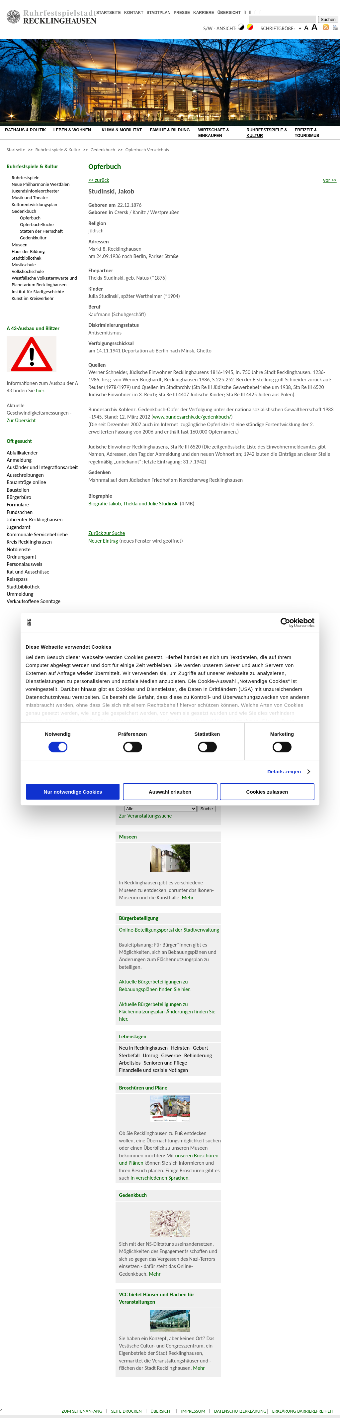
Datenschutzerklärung (240, 1411)
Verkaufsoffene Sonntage (33, 601)
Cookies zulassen (267, 792)
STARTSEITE (108, 12)
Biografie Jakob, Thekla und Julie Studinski (134, 503)
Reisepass (17, 579)
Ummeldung (20, 594)
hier (40, 390)
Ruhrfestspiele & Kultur (58, 150)
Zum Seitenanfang (82, 1411)
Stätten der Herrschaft (41, 231)
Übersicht (161, 1411)
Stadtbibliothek (26, 258)
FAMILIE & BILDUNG (170, 130)
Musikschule (24, 265)
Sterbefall (129, 1055)
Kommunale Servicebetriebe (37, 534)
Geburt (200, 1048)
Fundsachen (20, 512)
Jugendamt (18, 527)
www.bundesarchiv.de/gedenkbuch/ (192, 417)
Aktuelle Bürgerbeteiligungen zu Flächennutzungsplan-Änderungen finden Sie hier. (167, 1011)
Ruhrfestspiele (26, 178)
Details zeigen (284, 771)
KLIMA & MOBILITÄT (122, 130)
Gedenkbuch (103, 150)
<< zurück (98, 180)
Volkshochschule (28, 271)
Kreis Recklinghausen (29, 542)
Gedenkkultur (33, 238)
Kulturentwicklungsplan (34, 204)
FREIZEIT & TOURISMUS (307, 133)
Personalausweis (24, 564)
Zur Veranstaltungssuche (145, 816)
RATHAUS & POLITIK (25, 130)
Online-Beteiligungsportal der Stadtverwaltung (169, 930)
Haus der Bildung (28, 251)
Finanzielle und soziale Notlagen (153, 1070)
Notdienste (19, 549)
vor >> (330, 180)
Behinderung (198, 1055)
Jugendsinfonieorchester (35, 191)
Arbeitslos (129, 1063)
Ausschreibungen (25, 475)
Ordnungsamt (21, 557)
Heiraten (180, 1048)
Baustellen (18, 490)
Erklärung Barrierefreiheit (302, 1411)
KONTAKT (133, 12)
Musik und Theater (30, 197)
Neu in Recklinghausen (143, 1048)
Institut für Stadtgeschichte (38, 292)
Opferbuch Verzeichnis (147, 150)
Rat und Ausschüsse (28, 572)
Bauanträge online (26, 482)
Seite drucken (126, 1411)
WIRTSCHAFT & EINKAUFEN (213, 133)
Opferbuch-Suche (36, 224)
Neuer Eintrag (103, 541)
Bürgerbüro (19, 497)
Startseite (16, 150)
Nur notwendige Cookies (73, 792)
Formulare (18, 504)
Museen (19, 245)
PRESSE (182, 12)
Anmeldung (19, 460)
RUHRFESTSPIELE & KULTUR (266, 133)
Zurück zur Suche (106, 533)
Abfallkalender (22, 453)
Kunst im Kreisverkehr (32, 298)
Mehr (188, 897)
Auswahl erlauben (170, 792)
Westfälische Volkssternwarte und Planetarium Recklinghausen (44, 281)
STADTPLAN (159, 12)
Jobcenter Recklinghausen (34, 519)
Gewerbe (171, 1055)
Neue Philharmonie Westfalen (40, 184)
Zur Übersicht (21, 420)
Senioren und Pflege (165, 1063)
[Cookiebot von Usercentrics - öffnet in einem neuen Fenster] (285, 622)
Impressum (193, 1411)
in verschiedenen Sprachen (159, 1178)
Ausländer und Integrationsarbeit (42, 467)
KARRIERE (203, 12)
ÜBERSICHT (229, 12)
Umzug (150, 1055)
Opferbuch (30, 218)
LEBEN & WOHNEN (72, 130)
